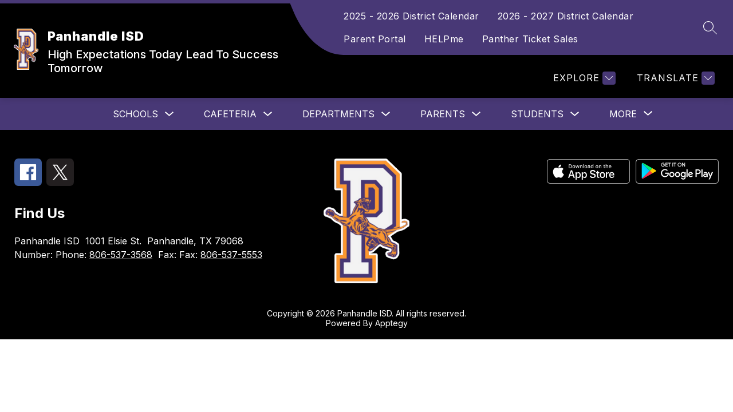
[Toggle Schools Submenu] (169, 114)
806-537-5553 (231, 254)
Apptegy (391, 323)
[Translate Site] (674, 78)
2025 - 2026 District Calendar (411, 16)
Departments (338, 114)
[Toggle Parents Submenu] (476, 114)
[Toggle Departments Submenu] (386, 114)
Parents (442, 114)
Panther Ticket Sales (530, 39)
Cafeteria (230, 114)
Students (537, 114)
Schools (135, 114)
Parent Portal (375, 39)
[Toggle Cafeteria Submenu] (268, 114)
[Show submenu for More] (623, 114)
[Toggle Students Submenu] (575, 114)
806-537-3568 (120, 254)
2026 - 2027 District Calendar (566, 16)
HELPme (444, 39)
